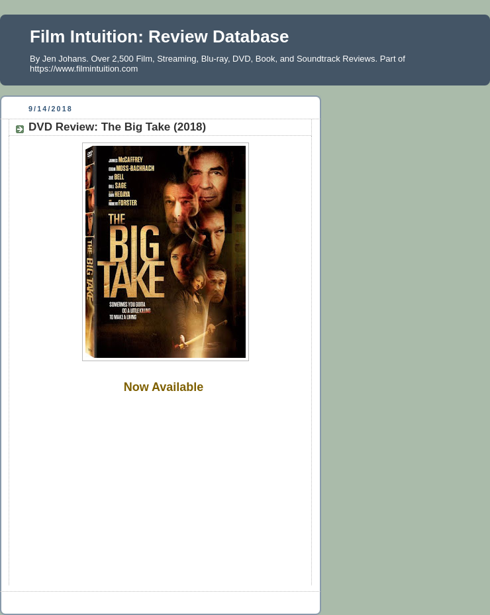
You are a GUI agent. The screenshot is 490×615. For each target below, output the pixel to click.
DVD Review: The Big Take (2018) (117, 127)
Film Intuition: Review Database (159, 36)
